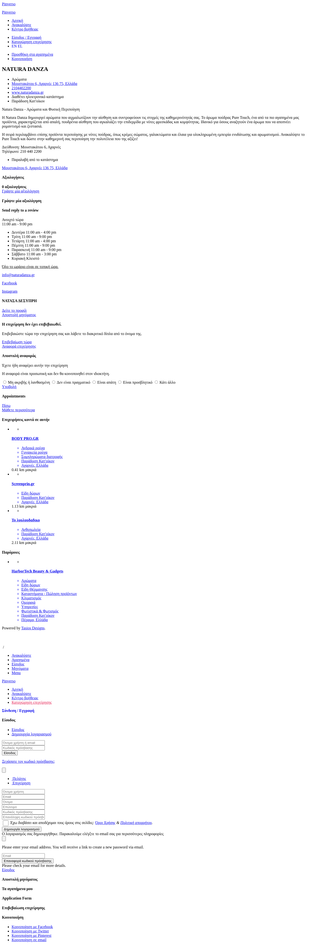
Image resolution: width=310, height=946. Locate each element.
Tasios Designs (33, 628)
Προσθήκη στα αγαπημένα (32, 54)
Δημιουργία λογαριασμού (31, 734)
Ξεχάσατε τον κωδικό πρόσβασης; (28, 761)
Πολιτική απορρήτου (136, 823)
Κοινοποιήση (22, 59)
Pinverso (9, 4)
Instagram (9, 291)
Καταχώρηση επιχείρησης (32, 702)
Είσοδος (18, 730)
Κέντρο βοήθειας (25, 29)
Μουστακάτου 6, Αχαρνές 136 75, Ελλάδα (44, 84)
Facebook (9, 283)
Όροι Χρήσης (105, 823)
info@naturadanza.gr (18, 275)
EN (14, 46)
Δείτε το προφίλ (14, 310)
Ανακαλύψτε (21, 25)
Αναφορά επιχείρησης (19, 346)
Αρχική (17, 20)
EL (20, 46)
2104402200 (21, 88)
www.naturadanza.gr (28, 92)
